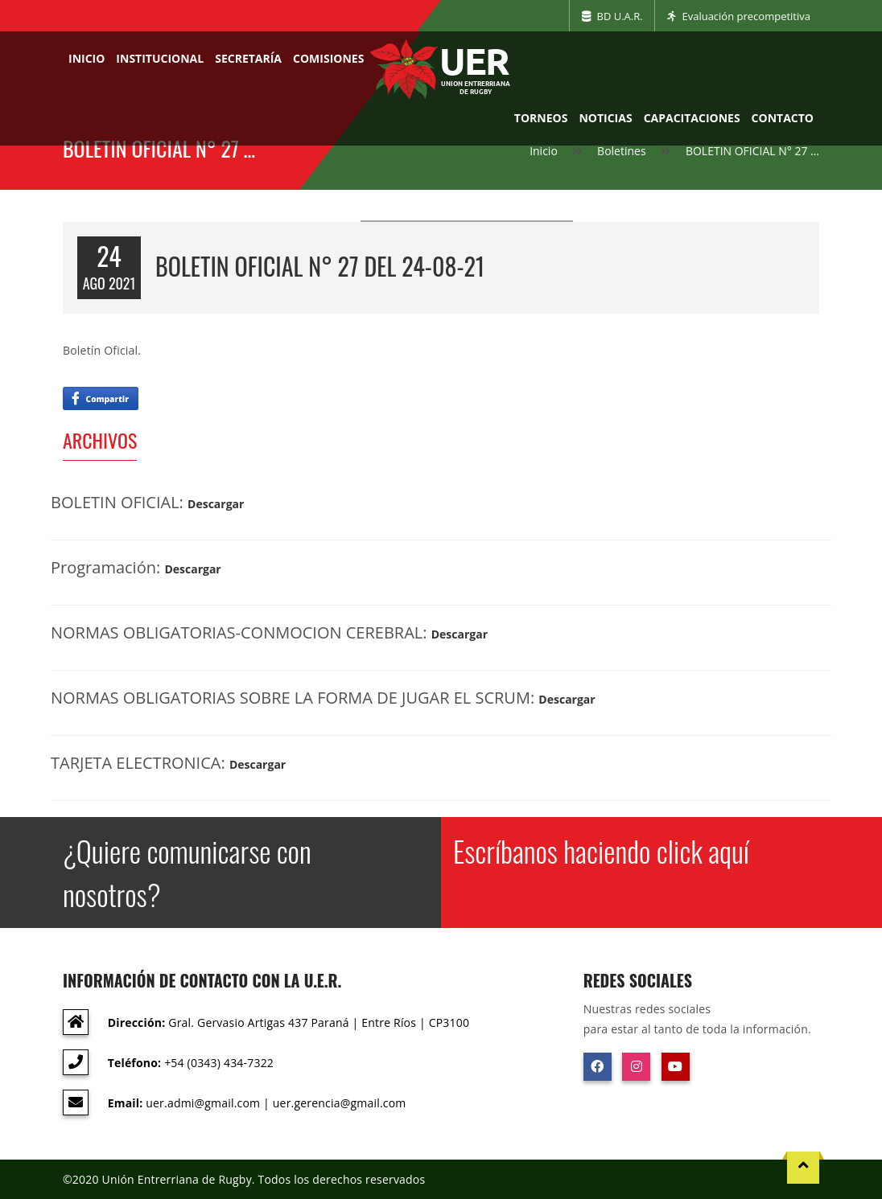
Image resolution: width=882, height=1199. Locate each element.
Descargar (216, 503)
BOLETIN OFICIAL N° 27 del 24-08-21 (319, 266)
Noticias (605, 117)
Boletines (621, 150)
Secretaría (248, 58)
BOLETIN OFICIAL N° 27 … (752, 150)
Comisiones (328, 58)
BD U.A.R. (612, 16)
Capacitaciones (692, 117)
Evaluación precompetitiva (738, 16)
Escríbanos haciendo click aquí (601, 850)
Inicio (86, 58)
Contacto (783, 117)
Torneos (541, 117)
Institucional (160, 58)
